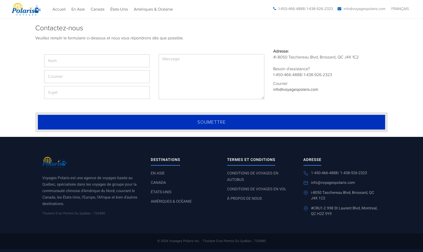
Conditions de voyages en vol (256, 189)
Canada (98, 9)
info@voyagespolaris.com (295, 90)
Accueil (59, 9)
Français (400, 9)
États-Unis (119, 9)
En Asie (78, 9)
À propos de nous (244, 198)
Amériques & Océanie (153, 9)
